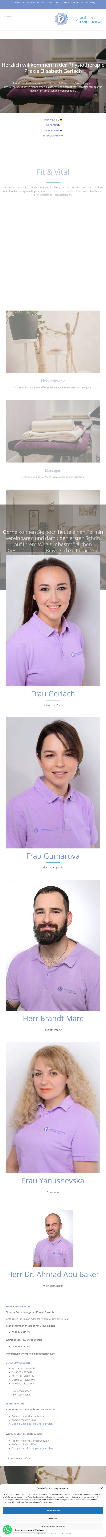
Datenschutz (55, 1533)
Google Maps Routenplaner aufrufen (32, 1423)
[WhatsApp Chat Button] (7, 1529)
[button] (101, 1488)
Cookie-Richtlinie (42, 1533)
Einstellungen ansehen (53, 1526)
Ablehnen (53, 1518)
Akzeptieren (53, 1510)
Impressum (66, 1533)
